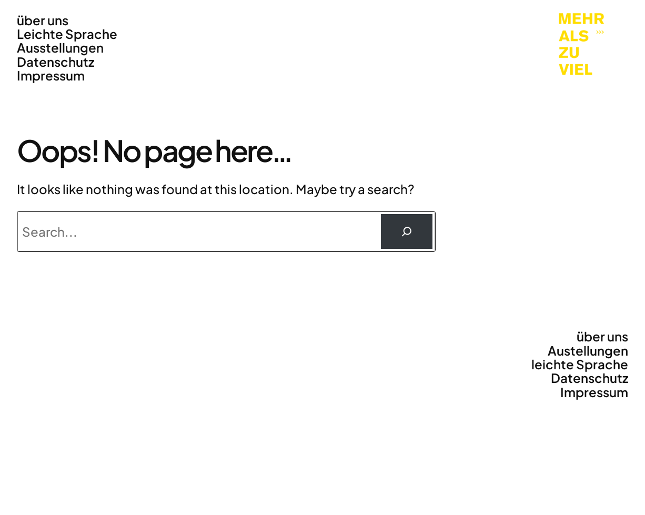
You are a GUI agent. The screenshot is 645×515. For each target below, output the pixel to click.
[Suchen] (406, 231)
